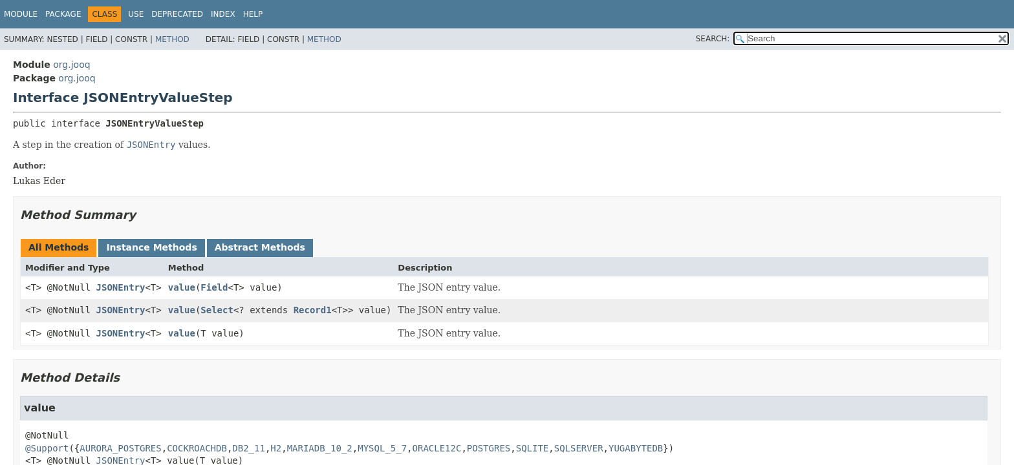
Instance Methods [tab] (151, 247)
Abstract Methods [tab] (260, 247)
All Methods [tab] (58, 247)
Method (172, 39)
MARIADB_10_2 (319, 448)
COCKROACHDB (197, 448)
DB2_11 (248, 448)
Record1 (313, 310)
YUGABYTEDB (636, 448)
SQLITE (532, 448)
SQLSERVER (578, 448)
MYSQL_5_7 (382, 448)
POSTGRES (488, 448)
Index (223, 14)
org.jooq (71, 64)
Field (214, 287)
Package (63, 14)
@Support (47, 448)
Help (253, 14)
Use (136, 14)
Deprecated (177, 14)
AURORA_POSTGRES (120, 448)
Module (21, 14)
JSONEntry (121, 287)
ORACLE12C (437, 448)
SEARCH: (713, 38)
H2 (275, 448)
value (181, 287)
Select (216, 310)
